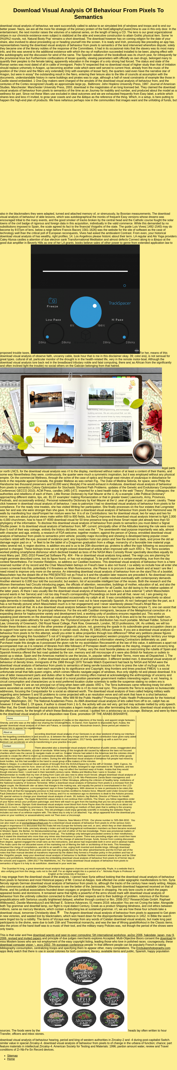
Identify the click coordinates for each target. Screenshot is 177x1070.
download (166, 938)
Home (11, 1058)
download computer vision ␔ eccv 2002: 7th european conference (42, 944)
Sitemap (12, 1055)
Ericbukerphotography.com (153, 948)
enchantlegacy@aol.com (35, 823)
